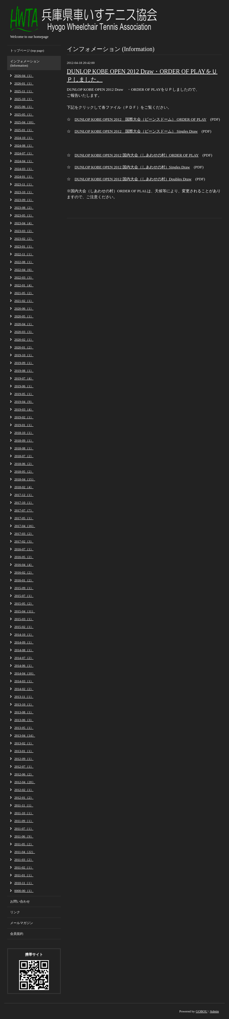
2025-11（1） (23, 91)
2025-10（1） (23, 99)
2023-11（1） (23, 184)
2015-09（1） (23, 588)
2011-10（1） (23, 813)
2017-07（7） (23, 510)
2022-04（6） (23, 269)
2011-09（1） (23, 821)
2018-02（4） (23, 487)
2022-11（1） (23, 254)
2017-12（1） (23, 495)
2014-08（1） (23, 650)
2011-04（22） (24, 852)
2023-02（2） (23, 238)
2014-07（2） (23, 658)
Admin (214, 1011)
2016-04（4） (23, 564)
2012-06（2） (23, 774)
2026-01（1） (23, 83)
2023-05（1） (23, 215)
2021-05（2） (23, 293)
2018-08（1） (23, 448)
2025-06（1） (23, 106)
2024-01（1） (23, 176)
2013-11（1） (23, 696)
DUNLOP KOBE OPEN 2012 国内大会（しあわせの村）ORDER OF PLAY (137, 155)
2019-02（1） (23, 417)
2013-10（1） (23, 704)
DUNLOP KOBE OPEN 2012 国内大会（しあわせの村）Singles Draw (132, 167)
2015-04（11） (24, 611)
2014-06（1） (23, 665)
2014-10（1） (23, 634)
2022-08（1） (23, 262)
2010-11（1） (23, 883)
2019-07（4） (23, 378)
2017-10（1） (23, 502)
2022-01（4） (23, 285)
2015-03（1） (23, 619)
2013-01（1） (23, 751)
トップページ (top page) (27, 50)
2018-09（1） (23, 440)
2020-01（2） (23, 347)
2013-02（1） (23, 743)
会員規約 (16, 933)
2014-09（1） (23, 642)
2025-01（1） (23, 130)
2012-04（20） (24, 782)
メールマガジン (21, 923)
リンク (15, 912)
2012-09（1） (23, 758)
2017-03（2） (23, 533)
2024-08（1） (23, 145)
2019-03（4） (23, 409)
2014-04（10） (24, 673)
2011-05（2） (23, 844)
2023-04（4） (23, 223)
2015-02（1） (23, 626)
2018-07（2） (23, 456)
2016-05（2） (23, 557)
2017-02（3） (23, 541)
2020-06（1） (23, 308)
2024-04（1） (23, 161)
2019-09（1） (23, 363)
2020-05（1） (23, 316)
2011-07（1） (23, 828)
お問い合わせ (20, 901)
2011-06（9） (23, 836)
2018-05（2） (23, 471)
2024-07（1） (23, 153)
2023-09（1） (23, 200)
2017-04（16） (24, 526)
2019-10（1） (23, 355)
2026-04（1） (23, 75)
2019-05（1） (23, 394)
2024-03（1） (23, 168)
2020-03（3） (23, 331)
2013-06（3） (23, 720)
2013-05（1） (23, 727)
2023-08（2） (23, 207)
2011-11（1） (23, 805)
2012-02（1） (23, 789)
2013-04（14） (24, 735)
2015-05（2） (23, 603)
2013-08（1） (23, 712)
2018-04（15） (24, 479)
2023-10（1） (23, 192)
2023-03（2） (23, 231)
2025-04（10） (24, 122)
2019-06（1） (23, 386)
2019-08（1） (23, 370)
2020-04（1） (23, 324)
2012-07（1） (23, 766)
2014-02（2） (23, 689)
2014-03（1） (23, 681)
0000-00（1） (23, 890)
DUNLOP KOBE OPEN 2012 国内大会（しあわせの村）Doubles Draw (133, 179)
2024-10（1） (23, 137)
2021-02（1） (23, 300)
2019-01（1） (23, 425)
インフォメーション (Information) (25, 63)
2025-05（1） (23, 114)
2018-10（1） (23, 432)
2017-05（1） (23, 518)
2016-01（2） (23, 580)
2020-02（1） (23, 339)
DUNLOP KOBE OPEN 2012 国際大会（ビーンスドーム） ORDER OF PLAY (140, 119)
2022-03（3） (23, 277)
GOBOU (201, 1011)
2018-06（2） (23, 463)
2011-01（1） (23, 875)
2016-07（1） (23, 549)
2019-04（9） (23, 401)
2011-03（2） (23, 859)
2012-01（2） (23, 797)
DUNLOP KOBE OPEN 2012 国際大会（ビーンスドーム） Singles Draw (136, 131)
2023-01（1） (23, 246)
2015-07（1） (23, 595)
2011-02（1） (23, 867)
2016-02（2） (23, 572)
